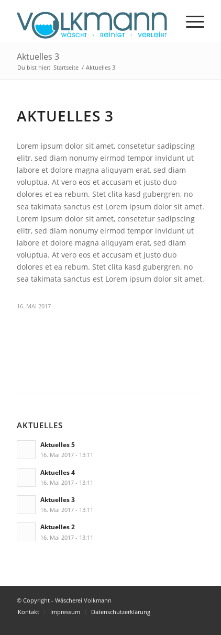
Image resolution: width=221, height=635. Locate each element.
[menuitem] (189, 21)
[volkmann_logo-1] (92, 21)
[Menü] (189, 21)
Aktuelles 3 (38, 56)
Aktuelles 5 (57, 444)
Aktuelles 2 (57, 526)
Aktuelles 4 (57, 472)
